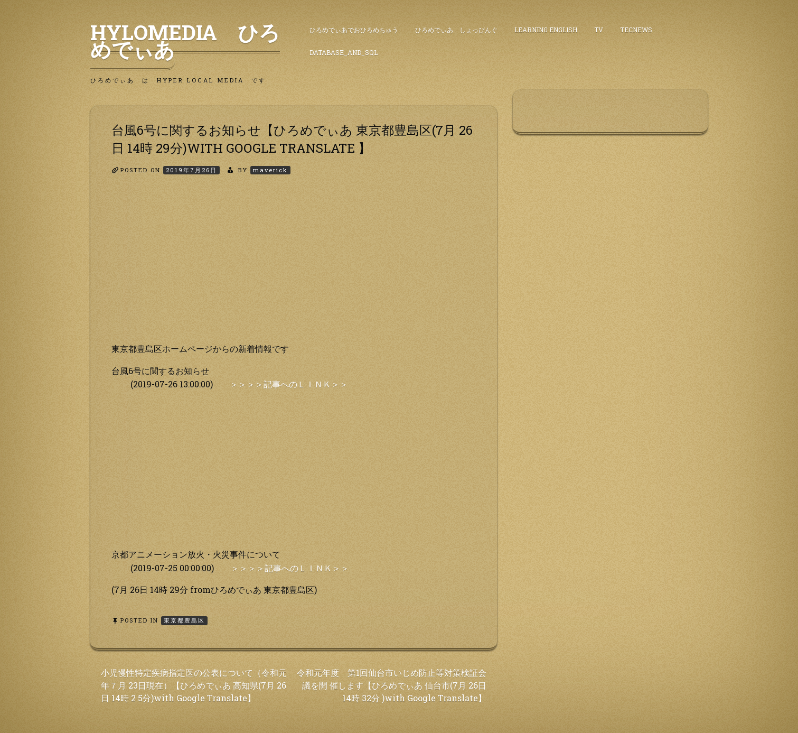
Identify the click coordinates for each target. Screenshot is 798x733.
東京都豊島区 (184, 620)
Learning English (545, 29)
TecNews (636, 29)
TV (598, 29)
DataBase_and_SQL (343, 52)
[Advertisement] (293, 268)
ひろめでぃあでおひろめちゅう (353, 29)
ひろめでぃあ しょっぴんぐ (456, 29)
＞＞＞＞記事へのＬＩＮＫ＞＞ (289, 383)
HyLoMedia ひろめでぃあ (185, 40)
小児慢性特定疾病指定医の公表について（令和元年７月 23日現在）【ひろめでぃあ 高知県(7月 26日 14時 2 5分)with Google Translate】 (194, 685)
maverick (270, 170)
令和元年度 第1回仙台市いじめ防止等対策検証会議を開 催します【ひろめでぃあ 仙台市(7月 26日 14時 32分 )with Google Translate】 (391, 685)
